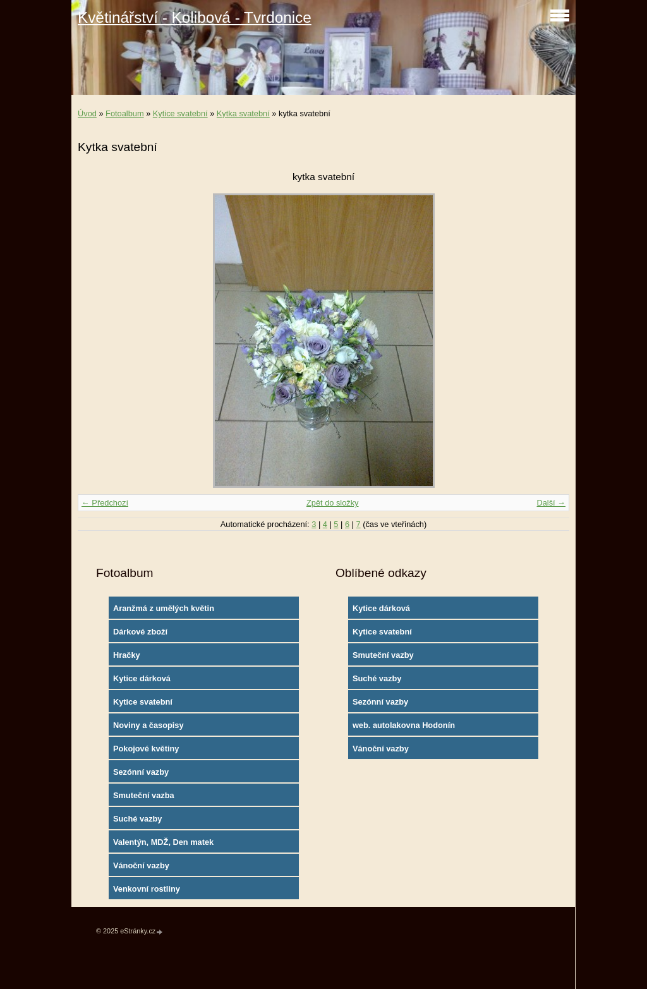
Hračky (126, 655)
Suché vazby (137, 818)
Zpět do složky (332, 502)
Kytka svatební (243, 113)
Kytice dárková (142, 678)
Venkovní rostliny (146, 889)
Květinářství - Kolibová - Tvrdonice (194, 17)
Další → (550, 502)
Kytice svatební (180, 113)
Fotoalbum (124, 113)
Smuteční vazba (143, 795)
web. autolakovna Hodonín (404, 725)
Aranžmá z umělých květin (163, 608)
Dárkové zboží (140, 631)
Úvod (87, 113)
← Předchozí (105, 502)
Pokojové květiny (146, 748)
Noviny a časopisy (148, 725)
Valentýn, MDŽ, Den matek (163, 842)
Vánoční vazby (141, 865)
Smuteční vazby (383, 655)
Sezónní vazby (141, 772)
